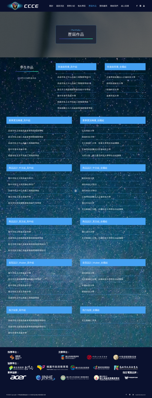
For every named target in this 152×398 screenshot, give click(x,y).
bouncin (143, 394)
